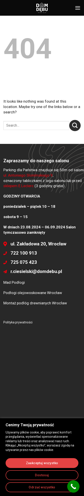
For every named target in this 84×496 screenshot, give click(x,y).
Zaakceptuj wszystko (42, 463)
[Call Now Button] (73, 486)
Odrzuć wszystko (42, 487)
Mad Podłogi (14, 282)
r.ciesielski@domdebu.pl (36, 271)
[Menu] (78, 8)
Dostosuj (42, 475)
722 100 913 (24, 253)
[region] (42, 457)
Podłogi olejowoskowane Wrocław (32, 292)
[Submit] (75, 125)
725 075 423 (24, 262)
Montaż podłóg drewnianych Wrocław (35, 303)
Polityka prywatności (17, 322)
